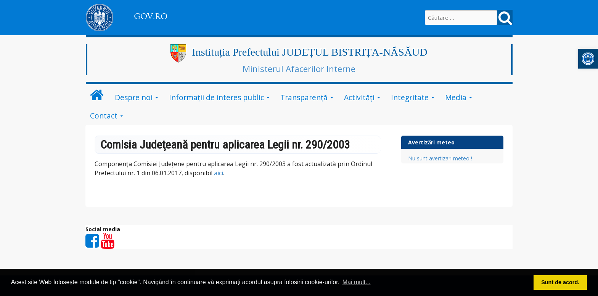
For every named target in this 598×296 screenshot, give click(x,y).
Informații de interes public (216, 97)
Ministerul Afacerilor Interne (299, 68)
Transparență (304, 97)
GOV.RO (150, 16)
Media (455, 97)
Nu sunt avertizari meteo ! (440, 158)
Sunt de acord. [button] (560, 282)
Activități (359, 97)
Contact (103, 115)
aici (218, 173)
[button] (588, 59)
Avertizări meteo (431, 142)
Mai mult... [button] (356, 282)
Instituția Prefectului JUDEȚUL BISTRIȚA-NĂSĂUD (309, 52)
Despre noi (134, 97)
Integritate (410, 97)
